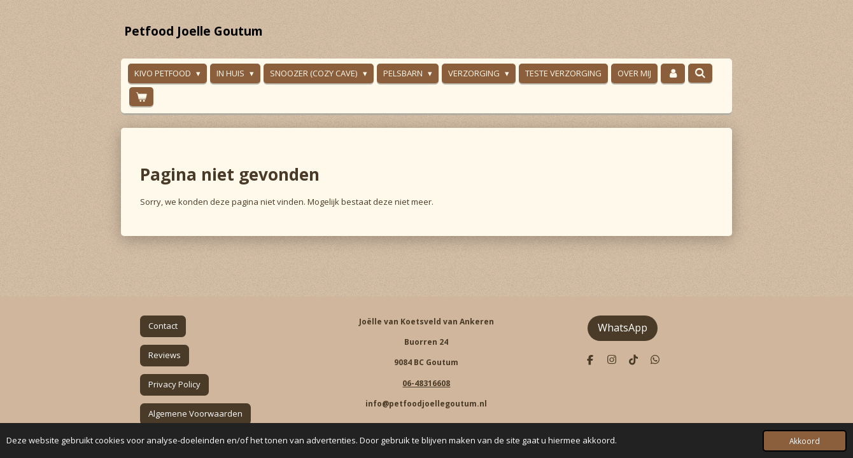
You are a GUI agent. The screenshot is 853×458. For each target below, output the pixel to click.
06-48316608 (426, 383)
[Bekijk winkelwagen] (141, 97)
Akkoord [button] (804, 441)
